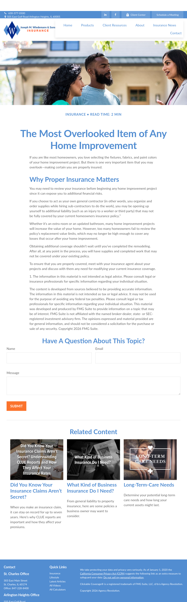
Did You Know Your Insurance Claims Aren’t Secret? (36, 480)
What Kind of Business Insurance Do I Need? (92, 477)
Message (13, 362)
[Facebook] (115, 3)
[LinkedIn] (105, 3)
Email (99, 338)
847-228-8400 (20, 577)
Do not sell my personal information (123, 566)
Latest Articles (58, 570)
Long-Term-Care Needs (149, 474)
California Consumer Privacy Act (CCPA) (102, 562)
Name (11, 338)
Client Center (136, 3)
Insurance (55, 562)
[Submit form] (16, 395)
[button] (68, 14)
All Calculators (58, 578)
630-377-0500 (14, 2)
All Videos (55, 574)
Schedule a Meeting (167, 3)
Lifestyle (54, 566)
